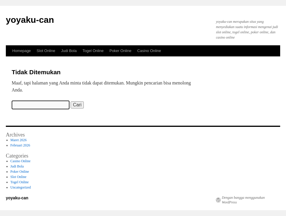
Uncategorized (21, 187)
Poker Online (120, 51)
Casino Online (149, 51)
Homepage (21, 51)
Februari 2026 (20, 145)
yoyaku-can (30, 20)
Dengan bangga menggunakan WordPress (243, 200)
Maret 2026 (19, 140)
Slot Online (46, 51)
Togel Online (93, 51)
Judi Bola (68, 51)
